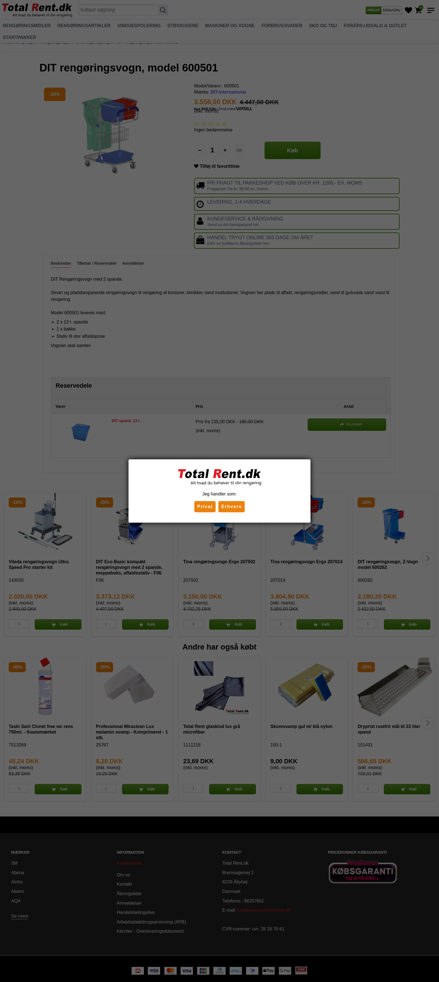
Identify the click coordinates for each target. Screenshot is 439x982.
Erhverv (231, 506)
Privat (205, 506)
